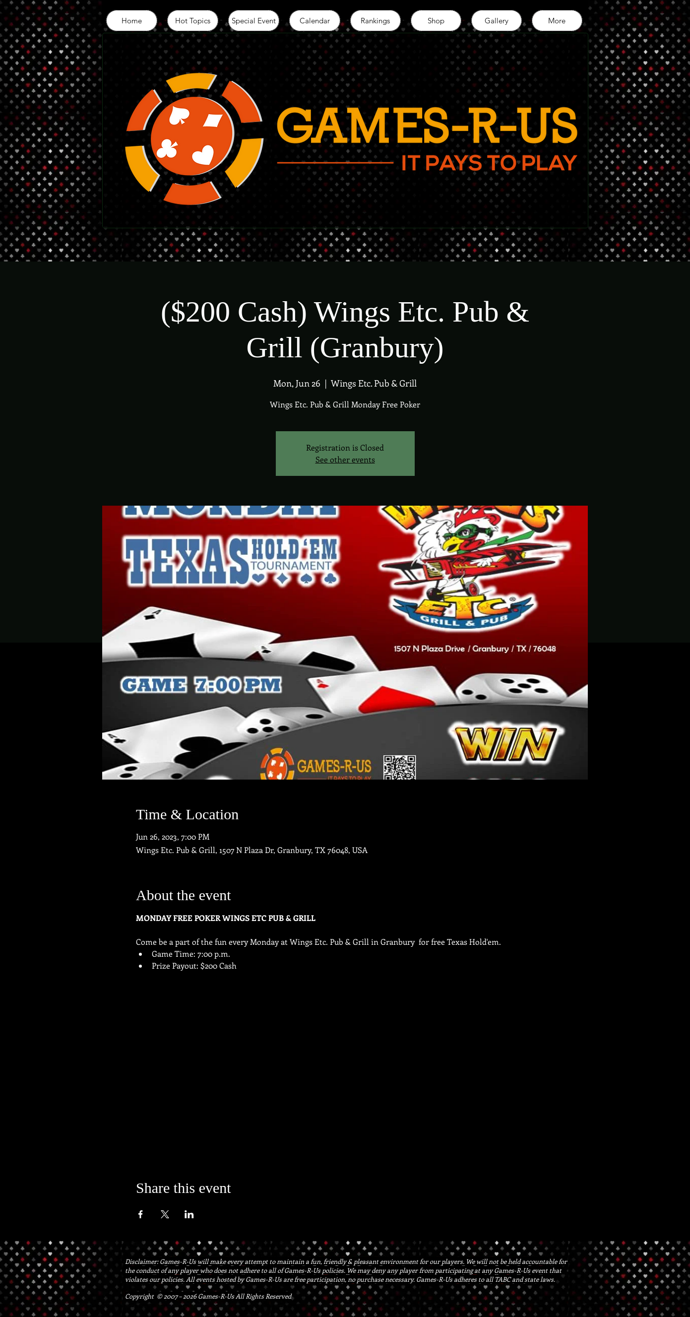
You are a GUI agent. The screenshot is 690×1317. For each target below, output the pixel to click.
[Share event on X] (165, 1214)
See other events (345, 459)
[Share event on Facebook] (140, 1214)
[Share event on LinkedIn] (189, 1214)
